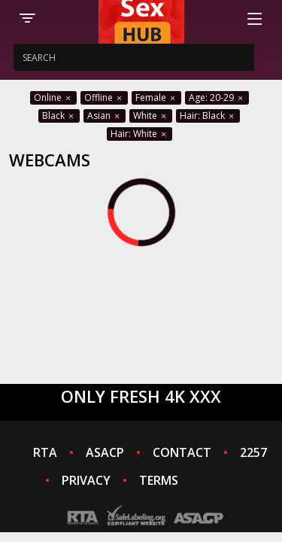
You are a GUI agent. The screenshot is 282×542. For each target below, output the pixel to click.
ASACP (105, 452)
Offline (104, 97)
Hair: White (139, 133)
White (150, 115)
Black (59, 115)
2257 (253, 452)
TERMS (158, 480)
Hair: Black (208, 115)
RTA (45, 452)
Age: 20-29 (217, 97)
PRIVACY (86, 480)
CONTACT (182, 452)
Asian (104, 115)
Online (53, 97)
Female (156, 97)
